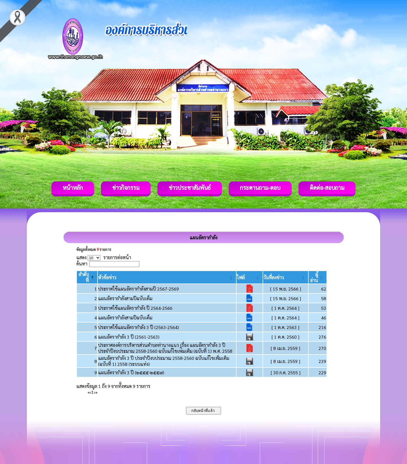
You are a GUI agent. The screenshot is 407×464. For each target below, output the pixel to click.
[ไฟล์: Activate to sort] (249, 277)
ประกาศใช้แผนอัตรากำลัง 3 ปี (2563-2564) (138, 327)
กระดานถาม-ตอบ (260, 187)
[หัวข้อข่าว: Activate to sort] (167, 277)
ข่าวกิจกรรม (125, 187)
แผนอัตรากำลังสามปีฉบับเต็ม (125, 298)
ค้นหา (81, 264)
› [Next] (94, 392)
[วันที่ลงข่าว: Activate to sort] (285, 277)
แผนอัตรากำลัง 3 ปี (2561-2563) (128, 337)
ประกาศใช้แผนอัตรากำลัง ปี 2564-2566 (135, 308)
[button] (107, 277)
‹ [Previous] (90, 392)
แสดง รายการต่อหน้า (103, 257)
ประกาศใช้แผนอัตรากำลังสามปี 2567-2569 (138, 289)
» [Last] (96, 392)
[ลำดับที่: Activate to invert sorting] (87, 277)
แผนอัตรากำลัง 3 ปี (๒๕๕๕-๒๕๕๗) (131, 372)
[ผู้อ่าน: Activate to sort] (318, 277)
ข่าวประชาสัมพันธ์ (190, 187)
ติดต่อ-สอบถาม (327, 187)
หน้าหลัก (73, 187)
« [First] (89, 392)
